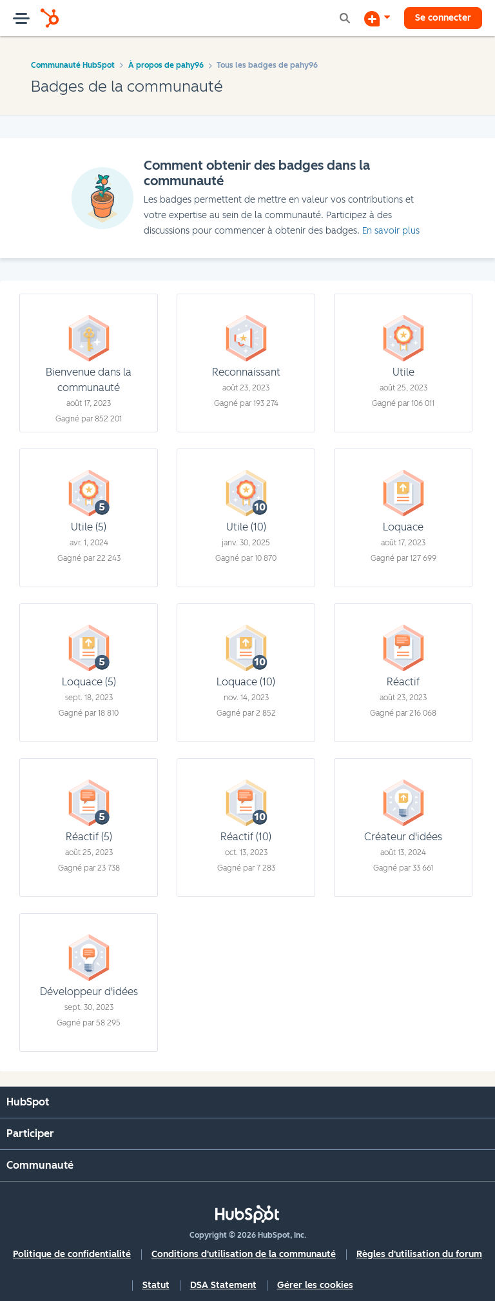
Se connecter (443, 17)
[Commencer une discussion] (377, 18)
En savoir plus (391, 230)
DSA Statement (223, 1285)
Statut (156, 1285)
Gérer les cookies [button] (315, 1285)
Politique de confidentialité (72, 1254)
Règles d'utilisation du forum (419, 1254)
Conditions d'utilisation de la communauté (243, 1254)
